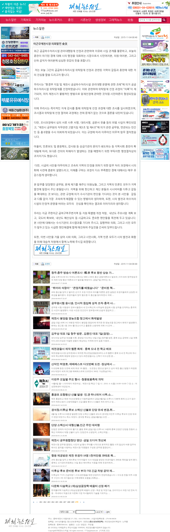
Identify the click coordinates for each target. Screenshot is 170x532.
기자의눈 (41, 19)
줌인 (70, 19)
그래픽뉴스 (115, 19)
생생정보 (100, 19)
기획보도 (26, 19)
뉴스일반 (11, 19)
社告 (130, 19)
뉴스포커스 (55, 19)
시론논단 (85, 19)
